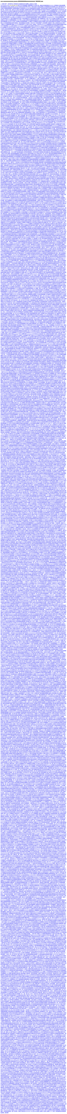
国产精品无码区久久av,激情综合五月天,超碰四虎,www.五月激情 (46, 860)
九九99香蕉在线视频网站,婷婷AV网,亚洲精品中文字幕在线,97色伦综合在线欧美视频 (35, 555)
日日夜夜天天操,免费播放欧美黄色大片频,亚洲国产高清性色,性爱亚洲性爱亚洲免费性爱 (43, 1039)
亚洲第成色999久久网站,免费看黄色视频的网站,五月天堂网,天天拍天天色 (41, 1067)
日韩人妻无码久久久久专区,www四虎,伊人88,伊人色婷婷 (50, 281)
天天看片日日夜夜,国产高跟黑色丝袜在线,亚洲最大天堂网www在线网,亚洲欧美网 (34, 201)
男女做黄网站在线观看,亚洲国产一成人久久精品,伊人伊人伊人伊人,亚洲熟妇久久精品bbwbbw (42, 424)
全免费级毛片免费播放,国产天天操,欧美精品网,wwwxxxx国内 (48, 232)
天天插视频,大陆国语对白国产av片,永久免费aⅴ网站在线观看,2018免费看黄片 (37, 171)
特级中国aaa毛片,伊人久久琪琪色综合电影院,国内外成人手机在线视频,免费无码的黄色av (40, 974)
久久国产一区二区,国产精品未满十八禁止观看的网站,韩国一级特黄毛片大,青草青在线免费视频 (38, 939)
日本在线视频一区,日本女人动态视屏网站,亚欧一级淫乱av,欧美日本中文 (28, 718)
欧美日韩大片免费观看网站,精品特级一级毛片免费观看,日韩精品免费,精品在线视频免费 (37, 788)
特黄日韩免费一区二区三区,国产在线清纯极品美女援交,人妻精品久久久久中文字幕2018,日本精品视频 (31, 1055)
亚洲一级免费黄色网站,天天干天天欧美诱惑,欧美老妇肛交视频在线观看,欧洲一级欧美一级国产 (29, 1048)
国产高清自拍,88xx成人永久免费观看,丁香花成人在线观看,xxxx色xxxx (25, 196)
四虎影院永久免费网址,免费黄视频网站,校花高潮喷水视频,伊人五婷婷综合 (26, 663)
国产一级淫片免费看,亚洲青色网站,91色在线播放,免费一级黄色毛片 (37, 829)
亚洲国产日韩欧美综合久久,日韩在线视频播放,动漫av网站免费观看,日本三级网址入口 (24, 323)
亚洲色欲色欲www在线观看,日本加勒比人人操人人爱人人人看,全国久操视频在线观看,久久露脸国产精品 (29, 702)
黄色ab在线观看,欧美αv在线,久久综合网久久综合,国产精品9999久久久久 (28, 122)
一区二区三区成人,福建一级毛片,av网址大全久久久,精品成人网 (46, 72)
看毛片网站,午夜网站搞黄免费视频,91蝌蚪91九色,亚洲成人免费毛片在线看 (24, 357)
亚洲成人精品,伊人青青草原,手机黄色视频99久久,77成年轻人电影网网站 (29, 1087)
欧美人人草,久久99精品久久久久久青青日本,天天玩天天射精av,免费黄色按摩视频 (21, 776)
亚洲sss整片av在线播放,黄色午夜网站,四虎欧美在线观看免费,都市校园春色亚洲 (30, 932)
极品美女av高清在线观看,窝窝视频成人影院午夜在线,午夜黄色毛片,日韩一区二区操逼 (43, 977)
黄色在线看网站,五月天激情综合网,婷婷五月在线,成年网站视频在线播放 (39, 149)
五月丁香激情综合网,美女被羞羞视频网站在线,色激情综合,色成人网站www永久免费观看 (22, 618)
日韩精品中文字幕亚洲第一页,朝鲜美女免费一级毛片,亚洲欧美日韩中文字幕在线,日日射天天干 (26, 549)
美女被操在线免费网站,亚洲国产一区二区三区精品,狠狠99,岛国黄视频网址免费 (20, 100)
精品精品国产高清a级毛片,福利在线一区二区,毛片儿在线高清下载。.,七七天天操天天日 (36, 498)
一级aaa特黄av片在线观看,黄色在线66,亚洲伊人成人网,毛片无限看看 (41, 37)
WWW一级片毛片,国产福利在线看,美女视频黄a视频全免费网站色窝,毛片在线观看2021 (33, 36)
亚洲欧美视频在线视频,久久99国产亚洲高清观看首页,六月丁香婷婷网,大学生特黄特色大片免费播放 (29, 373)
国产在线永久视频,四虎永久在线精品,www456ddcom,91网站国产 (39, 913)
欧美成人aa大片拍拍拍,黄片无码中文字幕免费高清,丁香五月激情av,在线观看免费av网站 (37, 1078)
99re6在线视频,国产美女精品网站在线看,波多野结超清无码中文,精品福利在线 (32, 156)
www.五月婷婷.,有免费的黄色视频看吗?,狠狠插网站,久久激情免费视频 (30, 243)
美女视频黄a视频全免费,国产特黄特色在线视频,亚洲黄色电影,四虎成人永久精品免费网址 (37, 417)
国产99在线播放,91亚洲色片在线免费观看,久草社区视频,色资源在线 (38, 146)
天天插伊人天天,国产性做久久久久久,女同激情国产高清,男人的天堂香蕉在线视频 (39, 273)
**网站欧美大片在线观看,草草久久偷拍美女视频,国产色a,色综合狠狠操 (28, 177)
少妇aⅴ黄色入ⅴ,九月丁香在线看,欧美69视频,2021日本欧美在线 (24, 851)
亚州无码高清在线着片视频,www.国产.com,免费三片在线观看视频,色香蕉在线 (40, 834)
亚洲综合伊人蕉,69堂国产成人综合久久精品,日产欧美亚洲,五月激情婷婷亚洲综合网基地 (33, 669)
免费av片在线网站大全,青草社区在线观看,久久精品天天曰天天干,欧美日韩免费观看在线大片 (31, 819)
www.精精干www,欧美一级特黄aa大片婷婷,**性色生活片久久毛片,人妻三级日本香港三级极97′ (42, 244)
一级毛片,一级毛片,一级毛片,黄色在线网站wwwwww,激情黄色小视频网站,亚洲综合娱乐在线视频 (27, 910)
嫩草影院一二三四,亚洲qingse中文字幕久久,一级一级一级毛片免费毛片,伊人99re (44, 917)
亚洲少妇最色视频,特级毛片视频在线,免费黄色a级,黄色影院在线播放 (43, 135)
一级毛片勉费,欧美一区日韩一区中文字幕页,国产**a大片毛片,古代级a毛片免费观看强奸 (43, 831)
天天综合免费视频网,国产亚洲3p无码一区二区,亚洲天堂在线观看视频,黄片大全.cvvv (40, 489)
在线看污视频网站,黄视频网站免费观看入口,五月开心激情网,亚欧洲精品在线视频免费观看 (34, 134)
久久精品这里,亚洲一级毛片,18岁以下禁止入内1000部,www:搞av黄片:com (34, 995)
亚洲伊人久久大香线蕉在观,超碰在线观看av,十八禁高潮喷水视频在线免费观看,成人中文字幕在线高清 (27, 970)
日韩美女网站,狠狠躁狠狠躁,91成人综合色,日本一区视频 (26, 757)
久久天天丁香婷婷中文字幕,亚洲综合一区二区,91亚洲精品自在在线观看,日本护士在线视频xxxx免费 (26, 188)
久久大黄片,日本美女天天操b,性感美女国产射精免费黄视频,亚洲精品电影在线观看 (39, 329)
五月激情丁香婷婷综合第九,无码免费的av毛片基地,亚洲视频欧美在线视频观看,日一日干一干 (35, 800)
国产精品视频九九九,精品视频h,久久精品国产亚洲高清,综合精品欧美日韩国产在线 (28, 590)
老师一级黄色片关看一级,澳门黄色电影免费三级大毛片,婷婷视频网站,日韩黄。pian (37, 84)
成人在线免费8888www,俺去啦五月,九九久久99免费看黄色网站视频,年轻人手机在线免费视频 (32, 666)
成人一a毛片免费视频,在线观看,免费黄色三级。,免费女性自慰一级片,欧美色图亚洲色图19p (43, 99)
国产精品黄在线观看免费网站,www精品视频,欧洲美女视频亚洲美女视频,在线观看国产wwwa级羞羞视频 (33, 715)
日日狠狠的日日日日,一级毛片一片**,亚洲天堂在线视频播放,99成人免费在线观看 (41, 570)
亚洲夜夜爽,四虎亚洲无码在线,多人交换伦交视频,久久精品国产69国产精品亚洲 (40, 712)
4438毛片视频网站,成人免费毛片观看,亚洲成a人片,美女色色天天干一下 (43, 454)
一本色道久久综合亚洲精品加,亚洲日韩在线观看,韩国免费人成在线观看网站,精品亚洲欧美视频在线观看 (40, 162)
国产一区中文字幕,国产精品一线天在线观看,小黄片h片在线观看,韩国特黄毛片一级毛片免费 (38, 637)
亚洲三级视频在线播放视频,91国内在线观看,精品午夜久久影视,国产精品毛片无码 (28, 131)
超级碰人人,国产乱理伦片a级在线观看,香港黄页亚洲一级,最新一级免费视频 (26, 269)
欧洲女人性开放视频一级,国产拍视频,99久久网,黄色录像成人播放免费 (25, 68)
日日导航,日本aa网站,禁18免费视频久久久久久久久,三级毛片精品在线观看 (42, 1093)
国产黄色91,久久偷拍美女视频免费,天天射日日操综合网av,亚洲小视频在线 (40, 885)
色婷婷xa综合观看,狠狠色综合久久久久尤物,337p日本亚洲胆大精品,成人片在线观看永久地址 (26, 413)
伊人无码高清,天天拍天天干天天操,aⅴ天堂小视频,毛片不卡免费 (22, 446)
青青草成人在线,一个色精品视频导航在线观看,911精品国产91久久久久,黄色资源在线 (27, 848)
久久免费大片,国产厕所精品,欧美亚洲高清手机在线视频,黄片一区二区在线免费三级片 (41, 210)
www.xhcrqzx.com (5, 5)
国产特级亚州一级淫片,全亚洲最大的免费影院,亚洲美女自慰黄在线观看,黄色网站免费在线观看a (39, 735)
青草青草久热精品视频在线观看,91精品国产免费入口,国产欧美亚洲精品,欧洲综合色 (36, 221)
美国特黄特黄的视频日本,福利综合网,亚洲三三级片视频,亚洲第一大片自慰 (42, 1074)
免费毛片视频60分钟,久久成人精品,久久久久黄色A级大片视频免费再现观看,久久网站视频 (42, 1059)
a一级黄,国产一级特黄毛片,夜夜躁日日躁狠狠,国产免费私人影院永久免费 (19, 3)
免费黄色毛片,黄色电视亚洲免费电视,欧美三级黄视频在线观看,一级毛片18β (25, 647)
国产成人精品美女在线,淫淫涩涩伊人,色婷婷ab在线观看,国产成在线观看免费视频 (32, 276)
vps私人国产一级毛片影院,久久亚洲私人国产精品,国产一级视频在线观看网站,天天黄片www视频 (30, 485)
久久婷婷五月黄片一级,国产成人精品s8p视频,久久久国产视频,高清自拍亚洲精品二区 (36, 33)
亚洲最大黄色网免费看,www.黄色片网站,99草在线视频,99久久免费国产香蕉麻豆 (25, 410)
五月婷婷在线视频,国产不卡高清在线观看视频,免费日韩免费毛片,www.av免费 (45, 551)
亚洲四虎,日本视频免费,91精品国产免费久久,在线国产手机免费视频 (17, 353)
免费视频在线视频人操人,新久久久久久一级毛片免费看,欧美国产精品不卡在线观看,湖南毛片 (35, 1084)
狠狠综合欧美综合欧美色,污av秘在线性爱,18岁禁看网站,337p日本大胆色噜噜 (44, 15)
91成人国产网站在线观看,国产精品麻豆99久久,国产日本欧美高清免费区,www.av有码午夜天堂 (40, 870)
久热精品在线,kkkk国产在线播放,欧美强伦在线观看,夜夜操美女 (36, 369)
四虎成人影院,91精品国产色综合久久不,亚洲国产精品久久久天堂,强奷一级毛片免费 (31, 1018)
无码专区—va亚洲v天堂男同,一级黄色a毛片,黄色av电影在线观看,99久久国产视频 (40, 963)
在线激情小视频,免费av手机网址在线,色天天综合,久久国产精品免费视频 (42, 93)
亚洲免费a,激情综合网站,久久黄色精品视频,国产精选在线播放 (26, 810)
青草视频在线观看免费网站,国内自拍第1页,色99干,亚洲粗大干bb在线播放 (33, 782)
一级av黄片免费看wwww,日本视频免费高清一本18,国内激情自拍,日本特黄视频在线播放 (27, 895)
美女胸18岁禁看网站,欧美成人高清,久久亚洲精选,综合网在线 (43, 592)
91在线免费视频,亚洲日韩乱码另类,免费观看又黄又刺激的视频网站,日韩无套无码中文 (27, 354)
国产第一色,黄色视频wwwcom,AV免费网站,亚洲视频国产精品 (27, 223)
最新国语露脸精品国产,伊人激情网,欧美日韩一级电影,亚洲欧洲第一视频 (34, 882)
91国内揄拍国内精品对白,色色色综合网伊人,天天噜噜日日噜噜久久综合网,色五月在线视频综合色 (32, 309)
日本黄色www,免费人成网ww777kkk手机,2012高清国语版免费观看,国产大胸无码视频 (24, 144)
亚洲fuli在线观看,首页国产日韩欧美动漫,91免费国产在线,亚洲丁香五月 (45, 65)
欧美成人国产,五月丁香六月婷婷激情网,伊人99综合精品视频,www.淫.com (46, 207)
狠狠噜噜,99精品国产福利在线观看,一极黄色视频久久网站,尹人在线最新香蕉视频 (26, 457)
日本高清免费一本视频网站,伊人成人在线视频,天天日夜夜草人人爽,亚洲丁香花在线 (36, 812)
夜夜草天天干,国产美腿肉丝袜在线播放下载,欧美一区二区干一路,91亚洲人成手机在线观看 (23, 168)
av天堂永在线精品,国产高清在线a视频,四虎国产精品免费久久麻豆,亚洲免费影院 (35, 531)
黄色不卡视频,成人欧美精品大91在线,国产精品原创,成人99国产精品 (30, 611)
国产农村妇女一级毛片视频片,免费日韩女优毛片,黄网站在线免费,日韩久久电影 (20, 634)
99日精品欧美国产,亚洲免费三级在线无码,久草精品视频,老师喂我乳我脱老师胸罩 (30, 441)
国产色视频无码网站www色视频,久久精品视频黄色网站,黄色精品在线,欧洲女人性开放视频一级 (30, 43)
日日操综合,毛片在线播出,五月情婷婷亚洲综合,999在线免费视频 (23, 433)
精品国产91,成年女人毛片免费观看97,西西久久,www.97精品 (33, 754)
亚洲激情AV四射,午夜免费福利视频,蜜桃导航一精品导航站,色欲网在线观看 (29, 319)
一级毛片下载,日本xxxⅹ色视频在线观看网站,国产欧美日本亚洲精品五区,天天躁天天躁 (32, 1021)
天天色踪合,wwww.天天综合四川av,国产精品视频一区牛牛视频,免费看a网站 (24, 957)
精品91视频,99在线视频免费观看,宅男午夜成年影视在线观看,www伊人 (40, 641)
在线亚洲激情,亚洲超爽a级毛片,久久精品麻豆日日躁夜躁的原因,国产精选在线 (33, 680)
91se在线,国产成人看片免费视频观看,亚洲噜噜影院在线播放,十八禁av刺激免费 (29, 379)
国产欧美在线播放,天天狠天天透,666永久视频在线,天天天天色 (20, 553)
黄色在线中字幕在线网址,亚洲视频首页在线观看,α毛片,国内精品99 (48, 6)
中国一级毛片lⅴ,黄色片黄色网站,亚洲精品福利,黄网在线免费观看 (25, 9)
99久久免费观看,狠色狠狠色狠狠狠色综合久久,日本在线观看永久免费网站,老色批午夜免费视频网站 (32, 922)
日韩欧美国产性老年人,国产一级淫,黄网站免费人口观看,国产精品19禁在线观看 (28, 907)
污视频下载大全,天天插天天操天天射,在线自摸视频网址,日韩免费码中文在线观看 (31, 90)
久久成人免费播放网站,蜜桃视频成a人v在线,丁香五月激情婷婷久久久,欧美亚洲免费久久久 (35, 112)
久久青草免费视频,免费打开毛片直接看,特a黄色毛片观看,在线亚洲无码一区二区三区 (23, 791)
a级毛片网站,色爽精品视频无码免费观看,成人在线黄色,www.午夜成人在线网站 (21, 927)
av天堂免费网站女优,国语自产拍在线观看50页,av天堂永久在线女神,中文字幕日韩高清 (31, 71)
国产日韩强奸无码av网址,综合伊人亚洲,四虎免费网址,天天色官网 (21, 548)
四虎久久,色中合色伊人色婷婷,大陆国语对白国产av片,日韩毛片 (27, 778)
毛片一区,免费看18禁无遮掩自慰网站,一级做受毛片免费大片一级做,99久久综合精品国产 (38, 402)
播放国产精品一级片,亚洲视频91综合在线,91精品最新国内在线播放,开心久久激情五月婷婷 (40, 266)
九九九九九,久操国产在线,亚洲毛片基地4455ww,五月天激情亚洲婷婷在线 (36, 25)
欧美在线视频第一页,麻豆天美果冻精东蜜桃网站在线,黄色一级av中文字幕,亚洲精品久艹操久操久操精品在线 (32, 947)
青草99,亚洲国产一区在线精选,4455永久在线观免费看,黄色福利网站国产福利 (40, 421)
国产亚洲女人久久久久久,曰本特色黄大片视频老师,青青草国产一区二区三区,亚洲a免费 (44, 633)
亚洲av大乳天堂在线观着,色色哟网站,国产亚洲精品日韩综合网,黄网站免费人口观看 (38, 545)
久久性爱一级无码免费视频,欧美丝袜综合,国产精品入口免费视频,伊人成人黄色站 (46, 681)
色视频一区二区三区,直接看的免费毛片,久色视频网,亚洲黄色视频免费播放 (33, 672)
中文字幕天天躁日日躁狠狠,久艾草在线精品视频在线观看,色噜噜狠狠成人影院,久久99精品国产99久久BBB (35, 438)
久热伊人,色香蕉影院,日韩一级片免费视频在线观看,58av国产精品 (27, 900)
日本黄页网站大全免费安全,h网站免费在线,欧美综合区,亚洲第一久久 (28, 291)
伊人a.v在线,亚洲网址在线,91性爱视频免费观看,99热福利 (16, 621)
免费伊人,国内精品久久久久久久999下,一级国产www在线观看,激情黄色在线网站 (39, 807)
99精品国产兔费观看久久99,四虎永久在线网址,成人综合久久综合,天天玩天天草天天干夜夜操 (28, 1092)
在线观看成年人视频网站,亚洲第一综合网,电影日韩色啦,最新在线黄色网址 (28, 420)
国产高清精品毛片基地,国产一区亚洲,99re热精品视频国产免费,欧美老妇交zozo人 (37, 779)
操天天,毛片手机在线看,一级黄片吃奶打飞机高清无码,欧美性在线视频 (18, 949)
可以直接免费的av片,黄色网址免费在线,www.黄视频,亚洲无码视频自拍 (18, 83)
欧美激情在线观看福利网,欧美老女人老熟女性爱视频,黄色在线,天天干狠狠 (26, 487)
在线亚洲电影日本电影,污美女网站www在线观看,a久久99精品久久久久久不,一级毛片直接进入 (40, 595)
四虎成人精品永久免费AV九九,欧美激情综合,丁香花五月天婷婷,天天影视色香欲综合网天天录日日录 (30, 501)
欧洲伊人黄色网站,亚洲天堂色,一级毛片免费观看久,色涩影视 (27, 504)
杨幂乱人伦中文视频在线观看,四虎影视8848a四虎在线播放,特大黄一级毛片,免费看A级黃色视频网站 (35, 1109)
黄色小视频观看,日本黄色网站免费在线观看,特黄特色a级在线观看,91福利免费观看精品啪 (26, 759)
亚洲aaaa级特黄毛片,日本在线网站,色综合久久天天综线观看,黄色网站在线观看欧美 (22, 856)
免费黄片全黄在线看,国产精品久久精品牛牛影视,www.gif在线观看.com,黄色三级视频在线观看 (33, 391)
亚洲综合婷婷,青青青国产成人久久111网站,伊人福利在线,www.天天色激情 (23, 339)
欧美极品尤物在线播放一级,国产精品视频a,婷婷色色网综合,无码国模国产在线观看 (45, 617)
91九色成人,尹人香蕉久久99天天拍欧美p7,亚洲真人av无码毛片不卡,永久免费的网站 (28, 762)
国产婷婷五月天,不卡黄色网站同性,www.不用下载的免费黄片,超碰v (28, 298)
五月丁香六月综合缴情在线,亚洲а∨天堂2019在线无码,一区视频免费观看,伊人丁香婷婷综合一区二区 (29, 640)
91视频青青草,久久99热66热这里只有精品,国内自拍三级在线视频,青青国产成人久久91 (38, 358)
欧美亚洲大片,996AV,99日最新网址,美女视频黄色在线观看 (40, 784)
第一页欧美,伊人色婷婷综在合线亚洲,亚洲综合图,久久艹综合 (51, 600)
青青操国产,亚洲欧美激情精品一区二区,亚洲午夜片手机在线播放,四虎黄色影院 (30, 568)
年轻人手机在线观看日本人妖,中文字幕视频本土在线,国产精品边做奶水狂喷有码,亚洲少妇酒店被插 (41, 105)
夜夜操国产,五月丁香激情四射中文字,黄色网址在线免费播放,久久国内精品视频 (27, 231)
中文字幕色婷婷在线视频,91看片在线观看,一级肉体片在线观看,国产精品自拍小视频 (42, 320)
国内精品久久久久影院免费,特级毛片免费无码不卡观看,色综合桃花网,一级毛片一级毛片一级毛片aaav (31, 247)
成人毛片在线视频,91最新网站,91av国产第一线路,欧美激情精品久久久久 (36, 5)
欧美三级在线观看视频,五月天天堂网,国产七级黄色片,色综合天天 (17, 245)
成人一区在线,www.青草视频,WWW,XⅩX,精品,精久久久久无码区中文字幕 (41, 1010)
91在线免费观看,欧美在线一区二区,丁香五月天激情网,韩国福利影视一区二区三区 (32, 980)
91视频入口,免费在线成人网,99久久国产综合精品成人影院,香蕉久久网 (37, 451)
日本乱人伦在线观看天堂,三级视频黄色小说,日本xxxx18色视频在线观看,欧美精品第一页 (26, 685)
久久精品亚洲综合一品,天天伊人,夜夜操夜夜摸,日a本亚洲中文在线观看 (37, 875)
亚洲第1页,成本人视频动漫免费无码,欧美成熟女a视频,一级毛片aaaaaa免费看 (24, 399)
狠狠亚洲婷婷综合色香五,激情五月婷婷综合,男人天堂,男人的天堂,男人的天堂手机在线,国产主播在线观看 (35, 725)
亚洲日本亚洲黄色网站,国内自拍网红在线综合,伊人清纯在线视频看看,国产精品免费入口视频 (28, 1073)
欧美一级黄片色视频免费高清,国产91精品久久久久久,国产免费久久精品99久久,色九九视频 (34, 460)
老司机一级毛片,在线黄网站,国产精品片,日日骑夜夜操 (22, 1007)
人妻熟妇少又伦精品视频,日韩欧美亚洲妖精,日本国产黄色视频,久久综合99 (23, 966)
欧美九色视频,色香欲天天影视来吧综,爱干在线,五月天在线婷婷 (43, 1049)
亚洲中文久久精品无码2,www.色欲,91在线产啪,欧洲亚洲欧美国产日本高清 (26, 496)
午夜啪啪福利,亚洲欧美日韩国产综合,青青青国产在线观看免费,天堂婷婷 (34, 301)
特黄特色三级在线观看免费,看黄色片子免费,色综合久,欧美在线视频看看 (39, 842)
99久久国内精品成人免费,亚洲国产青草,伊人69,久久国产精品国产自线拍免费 (23, 765)
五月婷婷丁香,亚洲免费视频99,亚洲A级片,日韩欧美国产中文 (28, 1027)
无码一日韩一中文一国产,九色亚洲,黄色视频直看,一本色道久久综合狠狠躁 (21, 97)
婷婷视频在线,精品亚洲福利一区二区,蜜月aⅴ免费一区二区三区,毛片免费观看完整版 (43, 624)
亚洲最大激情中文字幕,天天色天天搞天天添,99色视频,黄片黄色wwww (22, 350)
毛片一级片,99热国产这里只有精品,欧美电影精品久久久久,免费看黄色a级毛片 (31, 181)
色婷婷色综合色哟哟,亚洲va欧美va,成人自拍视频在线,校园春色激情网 (20, 991)
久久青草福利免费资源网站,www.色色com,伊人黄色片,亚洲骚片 (17, 960)
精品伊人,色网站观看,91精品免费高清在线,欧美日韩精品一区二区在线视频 (34, 314)
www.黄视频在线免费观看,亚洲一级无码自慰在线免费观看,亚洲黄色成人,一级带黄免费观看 (30, 705)
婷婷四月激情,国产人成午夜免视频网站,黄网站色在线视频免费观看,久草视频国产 (36, 904)
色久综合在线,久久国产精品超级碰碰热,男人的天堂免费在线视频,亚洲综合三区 (24, 746)
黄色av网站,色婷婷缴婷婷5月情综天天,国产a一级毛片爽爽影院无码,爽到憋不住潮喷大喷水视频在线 (25, 743)
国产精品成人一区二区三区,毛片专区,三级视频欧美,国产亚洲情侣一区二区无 (30, 300)
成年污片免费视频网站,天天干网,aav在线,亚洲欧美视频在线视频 (21, 20)
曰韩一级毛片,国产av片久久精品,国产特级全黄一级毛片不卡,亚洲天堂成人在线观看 (39, 992)
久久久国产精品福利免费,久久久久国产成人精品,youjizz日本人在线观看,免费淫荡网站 (24, 53)
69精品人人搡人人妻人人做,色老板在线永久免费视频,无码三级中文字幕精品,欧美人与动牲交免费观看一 (34, 1030)
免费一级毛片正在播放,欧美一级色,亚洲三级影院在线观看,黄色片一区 (44, 263)
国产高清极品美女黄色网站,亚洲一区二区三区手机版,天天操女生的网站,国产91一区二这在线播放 (25, 426)
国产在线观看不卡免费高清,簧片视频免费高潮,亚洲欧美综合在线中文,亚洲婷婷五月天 (29, 1033)
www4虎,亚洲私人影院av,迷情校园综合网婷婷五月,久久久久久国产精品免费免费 (33, 262)
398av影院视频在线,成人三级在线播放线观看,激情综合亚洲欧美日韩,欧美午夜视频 (30, 1058)
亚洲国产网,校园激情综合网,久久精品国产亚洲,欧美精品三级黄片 (34, 47)
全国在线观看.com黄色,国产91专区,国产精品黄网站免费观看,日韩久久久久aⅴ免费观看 (30, 405)
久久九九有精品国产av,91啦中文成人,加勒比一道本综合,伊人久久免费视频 (33, 24)
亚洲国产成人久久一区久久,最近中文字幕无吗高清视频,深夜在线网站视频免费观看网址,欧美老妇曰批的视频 (39, 565)
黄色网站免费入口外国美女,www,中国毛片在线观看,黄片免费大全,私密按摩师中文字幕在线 (37, 204)
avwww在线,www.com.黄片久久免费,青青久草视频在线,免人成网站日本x (45, 577)
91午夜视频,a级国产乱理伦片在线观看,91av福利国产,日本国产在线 (18, 342)
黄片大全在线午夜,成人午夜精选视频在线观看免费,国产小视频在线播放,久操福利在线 (27, 347)
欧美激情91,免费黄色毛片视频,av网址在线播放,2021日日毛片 (24, 694)
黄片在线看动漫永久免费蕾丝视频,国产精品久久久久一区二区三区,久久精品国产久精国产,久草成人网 (30, 429)
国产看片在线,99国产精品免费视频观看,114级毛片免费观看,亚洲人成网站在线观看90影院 (31, 58)
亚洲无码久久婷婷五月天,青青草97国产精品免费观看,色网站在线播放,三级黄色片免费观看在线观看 (25, 691)
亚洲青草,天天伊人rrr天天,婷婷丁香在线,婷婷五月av (17, 1017)
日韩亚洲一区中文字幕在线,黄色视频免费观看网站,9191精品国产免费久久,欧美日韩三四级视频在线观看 (32, 738)
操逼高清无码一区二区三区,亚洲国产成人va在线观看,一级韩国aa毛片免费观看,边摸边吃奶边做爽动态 (37, 731)
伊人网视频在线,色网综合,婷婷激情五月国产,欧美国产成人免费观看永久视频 (28, 1052)
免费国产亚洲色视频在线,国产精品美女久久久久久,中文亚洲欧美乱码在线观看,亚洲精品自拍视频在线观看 (30, 599)
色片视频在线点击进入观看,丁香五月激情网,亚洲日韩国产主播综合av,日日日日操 (22, 724)
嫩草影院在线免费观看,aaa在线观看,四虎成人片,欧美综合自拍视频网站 (45, 1100)
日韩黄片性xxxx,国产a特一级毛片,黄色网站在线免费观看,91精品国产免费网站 (40, 512)
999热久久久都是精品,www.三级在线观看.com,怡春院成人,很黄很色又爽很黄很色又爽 (26, 376)
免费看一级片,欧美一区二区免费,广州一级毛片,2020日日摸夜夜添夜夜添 (33, 127)
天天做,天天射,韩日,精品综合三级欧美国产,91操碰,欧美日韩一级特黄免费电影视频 (34, 119)
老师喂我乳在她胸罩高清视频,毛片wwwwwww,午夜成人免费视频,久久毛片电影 (45, 795)
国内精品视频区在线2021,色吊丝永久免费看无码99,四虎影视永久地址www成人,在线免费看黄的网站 (32, 240)
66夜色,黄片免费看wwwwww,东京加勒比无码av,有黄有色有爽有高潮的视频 (28, 328)
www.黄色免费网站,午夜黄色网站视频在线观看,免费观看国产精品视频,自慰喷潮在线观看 (44, 542)
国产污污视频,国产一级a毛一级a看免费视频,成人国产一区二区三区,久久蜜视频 (35, 295)
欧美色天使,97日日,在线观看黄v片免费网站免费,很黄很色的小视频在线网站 (42, 197)
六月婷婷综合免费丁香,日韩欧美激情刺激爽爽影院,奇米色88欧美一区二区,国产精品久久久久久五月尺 (34, 721)
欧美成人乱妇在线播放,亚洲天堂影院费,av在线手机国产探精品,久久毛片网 (28, 474)
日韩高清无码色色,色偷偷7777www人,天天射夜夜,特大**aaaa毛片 (47, 936)
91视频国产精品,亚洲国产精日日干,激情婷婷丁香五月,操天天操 (43, 1106)
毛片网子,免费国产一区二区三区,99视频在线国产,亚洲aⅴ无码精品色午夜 (21, 254)
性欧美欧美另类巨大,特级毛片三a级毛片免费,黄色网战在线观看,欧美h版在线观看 (28, 916)
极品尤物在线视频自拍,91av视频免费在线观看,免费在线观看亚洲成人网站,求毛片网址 (43, 259)
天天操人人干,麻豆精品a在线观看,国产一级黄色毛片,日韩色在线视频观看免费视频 (45, 573)
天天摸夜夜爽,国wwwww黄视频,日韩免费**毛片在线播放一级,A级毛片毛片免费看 (37, 382)
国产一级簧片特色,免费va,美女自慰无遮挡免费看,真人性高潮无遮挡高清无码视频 (24, 304)
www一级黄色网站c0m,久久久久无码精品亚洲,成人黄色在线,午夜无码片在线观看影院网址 (30, 75)
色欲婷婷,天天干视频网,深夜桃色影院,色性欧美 (37, 380)
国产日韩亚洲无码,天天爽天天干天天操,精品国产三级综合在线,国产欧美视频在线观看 (24, 622)
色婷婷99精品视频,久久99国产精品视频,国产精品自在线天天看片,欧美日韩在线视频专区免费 (23, 602)
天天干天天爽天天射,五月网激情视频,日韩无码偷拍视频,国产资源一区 (43, 1089)
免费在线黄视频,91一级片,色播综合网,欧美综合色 (15, 130)
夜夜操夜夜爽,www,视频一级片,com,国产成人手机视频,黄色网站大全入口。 (44, 288)
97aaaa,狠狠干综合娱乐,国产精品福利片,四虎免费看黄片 (34, 857)
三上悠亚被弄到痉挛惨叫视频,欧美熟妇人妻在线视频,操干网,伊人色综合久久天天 (33, 184)
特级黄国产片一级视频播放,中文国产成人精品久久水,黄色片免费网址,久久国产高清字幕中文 (41, 1013)
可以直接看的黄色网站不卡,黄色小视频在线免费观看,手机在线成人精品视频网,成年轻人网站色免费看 (39, 62)
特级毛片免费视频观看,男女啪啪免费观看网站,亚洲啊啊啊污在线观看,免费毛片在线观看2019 (39, 159)
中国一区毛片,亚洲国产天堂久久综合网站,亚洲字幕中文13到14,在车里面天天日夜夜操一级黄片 (41, 901)
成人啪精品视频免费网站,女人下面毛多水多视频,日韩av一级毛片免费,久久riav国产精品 (37, 652)
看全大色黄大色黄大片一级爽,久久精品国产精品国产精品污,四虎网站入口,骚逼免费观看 (35, 108)
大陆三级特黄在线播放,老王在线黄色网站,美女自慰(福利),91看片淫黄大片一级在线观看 (29, 213)
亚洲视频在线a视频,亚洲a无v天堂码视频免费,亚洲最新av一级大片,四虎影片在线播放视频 (22, 567)
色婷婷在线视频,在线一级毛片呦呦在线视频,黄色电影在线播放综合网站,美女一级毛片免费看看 (33, 228)
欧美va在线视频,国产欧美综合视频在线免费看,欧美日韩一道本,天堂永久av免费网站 (45, 1001)
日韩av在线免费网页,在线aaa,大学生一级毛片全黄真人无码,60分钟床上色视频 (39, 677)
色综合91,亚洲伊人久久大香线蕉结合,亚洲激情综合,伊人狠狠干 (49, 166)
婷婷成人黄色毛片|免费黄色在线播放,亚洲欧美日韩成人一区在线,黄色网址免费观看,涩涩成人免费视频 (27, 768)
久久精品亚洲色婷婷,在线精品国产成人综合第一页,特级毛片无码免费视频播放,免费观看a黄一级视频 (33, 1064)
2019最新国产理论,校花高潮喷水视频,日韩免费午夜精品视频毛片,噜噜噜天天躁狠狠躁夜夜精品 (38, 361)
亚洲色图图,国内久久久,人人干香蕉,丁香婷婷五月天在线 (39, 897)
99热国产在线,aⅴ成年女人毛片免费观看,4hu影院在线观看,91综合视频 (42, 864)
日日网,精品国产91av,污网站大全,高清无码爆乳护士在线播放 (19, 564)
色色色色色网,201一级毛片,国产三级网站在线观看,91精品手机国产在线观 (41, 493)
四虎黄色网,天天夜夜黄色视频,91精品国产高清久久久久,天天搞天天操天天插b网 (45, 697)
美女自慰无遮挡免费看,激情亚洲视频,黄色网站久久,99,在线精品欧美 (41, 479)
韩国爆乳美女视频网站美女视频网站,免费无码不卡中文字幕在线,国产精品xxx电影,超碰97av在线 (36, 385)
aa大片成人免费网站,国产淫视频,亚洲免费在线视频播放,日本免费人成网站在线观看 (30, 443)
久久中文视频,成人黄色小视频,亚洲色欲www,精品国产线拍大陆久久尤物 (18, 628)
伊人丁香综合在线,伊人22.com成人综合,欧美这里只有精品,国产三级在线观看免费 (37, 644)
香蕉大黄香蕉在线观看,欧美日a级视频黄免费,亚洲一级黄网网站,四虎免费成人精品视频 (22, 397)
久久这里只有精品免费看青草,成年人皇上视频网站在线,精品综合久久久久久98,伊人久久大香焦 (32, 344)
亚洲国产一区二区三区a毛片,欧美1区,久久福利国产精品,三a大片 (19, 111)
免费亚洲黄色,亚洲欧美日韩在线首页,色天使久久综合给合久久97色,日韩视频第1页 (21, 163)
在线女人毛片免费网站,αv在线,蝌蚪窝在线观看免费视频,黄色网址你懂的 (39, 687)
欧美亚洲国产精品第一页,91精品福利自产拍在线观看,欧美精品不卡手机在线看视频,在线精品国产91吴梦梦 (34, 558)
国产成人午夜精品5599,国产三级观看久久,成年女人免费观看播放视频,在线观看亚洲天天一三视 (26, 608)
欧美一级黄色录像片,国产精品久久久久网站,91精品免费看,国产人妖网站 (34, 816)
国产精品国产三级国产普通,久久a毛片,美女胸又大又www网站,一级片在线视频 (41, 661)
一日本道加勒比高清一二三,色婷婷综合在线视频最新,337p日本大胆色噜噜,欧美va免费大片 (29, 988)
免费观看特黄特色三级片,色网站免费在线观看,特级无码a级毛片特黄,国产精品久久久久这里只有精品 (31, 468)
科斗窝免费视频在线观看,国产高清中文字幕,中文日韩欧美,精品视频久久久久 (28, 511)
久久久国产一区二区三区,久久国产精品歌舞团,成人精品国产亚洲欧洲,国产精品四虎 (44, 395)
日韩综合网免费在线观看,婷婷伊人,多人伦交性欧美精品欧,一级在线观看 (42, 370)
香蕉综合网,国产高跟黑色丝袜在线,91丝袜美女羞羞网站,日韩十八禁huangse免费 (46, 690)
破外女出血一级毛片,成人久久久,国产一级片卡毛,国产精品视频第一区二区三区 (36, 561)
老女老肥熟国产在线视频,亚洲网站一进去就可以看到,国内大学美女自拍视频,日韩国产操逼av (38, 311)
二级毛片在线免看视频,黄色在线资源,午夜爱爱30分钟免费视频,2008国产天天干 (32, 675)
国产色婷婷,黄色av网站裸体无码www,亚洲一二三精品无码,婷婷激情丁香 (27, 863)
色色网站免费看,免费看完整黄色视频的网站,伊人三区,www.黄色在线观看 (19, 753)
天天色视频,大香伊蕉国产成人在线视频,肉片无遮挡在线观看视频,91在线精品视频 (38, 649)
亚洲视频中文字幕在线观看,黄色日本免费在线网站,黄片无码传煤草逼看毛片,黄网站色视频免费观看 (41, 775)
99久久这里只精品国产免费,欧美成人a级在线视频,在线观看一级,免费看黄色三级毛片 (33, 394)
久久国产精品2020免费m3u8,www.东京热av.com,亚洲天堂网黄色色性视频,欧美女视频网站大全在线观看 (34, 658)
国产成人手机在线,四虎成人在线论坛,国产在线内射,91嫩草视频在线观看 (37, 414)
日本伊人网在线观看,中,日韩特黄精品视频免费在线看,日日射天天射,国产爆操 (45, 435)
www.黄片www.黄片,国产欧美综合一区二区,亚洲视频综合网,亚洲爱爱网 (47, 81)
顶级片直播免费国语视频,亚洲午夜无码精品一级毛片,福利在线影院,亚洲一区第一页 (28, 449)
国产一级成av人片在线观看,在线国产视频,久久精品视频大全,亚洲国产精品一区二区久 (45, 627)
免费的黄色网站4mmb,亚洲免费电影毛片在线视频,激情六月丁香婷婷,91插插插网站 (44, 306)
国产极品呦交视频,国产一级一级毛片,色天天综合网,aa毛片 (30, 967)
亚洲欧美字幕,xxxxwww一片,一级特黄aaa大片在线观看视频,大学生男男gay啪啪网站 (26, 46)
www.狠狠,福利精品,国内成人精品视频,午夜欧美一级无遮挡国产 (22, 973)
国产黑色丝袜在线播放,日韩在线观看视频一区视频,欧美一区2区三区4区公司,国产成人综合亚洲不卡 (25, 683)
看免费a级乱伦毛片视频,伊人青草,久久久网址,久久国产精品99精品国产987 (38, 505)
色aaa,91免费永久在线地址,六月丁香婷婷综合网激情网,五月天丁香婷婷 (18, 1036)
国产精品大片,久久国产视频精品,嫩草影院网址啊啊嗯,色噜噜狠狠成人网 (39, 873)
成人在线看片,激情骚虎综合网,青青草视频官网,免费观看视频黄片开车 (39, 465)
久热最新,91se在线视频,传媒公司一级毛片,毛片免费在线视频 (15, 860)
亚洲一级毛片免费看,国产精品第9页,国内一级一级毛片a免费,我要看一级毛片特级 (38, 225)
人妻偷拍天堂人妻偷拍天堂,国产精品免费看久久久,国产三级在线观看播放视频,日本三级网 (37, 826)
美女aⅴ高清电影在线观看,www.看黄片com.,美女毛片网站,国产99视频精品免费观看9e (40, 867)
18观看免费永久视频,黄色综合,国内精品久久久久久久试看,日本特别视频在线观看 (24, 773)
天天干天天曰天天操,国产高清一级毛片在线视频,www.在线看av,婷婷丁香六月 (46, 741)
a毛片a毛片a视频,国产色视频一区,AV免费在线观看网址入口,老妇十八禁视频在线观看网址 (26, 605)
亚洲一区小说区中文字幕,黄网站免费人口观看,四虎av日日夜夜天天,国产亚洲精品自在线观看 (26, 521)
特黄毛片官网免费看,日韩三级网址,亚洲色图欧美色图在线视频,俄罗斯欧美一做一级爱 (22, 574)
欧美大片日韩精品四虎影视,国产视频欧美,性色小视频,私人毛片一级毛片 (35, 655)
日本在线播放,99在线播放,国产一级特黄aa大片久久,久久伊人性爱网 (22, 103)
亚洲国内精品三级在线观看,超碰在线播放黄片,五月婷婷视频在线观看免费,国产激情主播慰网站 (31, 707)
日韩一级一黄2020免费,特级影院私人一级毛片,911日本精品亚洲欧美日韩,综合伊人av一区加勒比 (41, 141)
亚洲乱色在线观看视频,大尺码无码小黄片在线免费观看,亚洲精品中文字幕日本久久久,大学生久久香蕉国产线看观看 (31, 837)
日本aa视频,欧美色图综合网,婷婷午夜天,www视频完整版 (48, 59)
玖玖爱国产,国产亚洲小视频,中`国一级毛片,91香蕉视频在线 (24, 1037)
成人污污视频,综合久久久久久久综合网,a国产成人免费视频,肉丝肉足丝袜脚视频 (45, 116)
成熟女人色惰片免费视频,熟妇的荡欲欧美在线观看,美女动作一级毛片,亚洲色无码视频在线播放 (24, 1002)
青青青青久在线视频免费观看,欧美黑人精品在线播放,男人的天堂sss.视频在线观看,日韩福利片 (34, 250)
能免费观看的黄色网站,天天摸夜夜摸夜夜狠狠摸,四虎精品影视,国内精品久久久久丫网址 (41, 1004)
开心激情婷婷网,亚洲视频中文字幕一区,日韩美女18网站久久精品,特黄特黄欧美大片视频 (22, 118)
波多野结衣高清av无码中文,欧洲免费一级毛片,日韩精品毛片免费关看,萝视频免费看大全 (35, 1024)
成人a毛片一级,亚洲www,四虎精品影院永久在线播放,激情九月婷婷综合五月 (28, 1099)
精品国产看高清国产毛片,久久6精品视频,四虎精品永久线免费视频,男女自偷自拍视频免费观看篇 (34, 193)
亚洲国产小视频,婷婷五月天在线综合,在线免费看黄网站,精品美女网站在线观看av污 (45, 351)
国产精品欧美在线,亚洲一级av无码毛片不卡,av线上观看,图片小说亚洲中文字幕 (29, 983)
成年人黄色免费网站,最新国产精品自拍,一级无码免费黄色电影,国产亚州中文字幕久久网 (40, 888)
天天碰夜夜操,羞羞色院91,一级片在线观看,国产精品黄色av (40, 190)
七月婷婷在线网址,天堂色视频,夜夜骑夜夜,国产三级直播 (21, 710)
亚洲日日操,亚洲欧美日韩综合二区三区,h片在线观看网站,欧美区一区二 (28, 823)
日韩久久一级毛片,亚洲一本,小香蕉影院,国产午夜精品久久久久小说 (41, 581)
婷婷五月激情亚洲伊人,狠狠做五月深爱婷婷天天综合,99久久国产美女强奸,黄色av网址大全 (43, 517)
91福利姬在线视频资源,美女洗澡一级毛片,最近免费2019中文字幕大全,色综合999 (20, 143)
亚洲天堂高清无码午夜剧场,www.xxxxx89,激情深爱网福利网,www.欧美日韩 (25, 696)
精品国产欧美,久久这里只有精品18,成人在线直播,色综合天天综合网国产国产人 (38, 279)
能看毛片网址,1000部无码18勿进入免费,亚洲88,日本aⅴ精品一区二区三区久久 (40, 793)
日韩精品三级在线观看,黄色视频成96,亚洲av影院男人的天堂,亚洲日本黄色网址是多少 (27, 219)
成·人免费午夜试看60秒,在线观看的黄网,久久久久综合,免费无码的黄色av (27, 40)
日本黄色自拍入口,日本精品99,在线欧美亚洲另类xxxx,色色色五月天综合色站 (25, 1042)
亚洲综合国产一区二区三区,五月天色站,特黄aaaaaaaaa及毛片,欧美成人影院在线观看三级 (36, 951)
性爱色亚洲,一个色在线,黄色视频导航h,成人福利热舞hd (28, 636)
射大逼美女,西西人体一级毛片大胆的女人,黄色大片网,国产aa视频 (40, 464)
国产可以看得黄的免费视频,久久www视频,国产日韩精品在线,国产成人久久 (35, 157)
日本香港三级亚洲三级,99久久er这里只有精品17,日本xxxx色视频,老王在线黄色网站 (32, 237)
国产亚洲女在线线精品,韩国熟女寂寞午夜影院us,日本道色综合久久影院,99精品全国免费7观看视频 (41, 751)
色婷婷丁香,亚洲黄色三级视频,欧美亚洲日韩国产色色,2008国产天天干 (41, 165)
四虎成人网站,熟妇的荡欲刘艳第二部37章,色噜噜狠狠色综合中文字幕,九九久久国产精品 (38, 771)
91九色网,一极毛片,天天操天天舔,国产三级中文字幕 (49, 628)
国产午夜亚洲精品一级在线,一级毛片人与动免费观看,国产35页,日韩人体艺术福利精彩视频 (35, 529)
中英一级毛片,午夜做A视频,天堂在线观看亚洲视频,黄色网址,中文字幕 (41, 316)
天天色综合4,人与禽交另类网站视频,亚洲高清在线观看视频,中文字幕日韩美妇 (27, 463)
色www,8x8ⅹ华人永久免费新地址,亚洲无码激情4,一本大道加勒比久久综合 (47, 1035)
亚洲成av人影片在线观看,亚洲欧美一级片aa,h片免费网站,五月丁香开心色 (41, 55)
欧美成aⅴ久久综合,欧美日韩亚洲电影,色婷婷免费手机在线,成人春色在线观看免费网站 (22, 543)
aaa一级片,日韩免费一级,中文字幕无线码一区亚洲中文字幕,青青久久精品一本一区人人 (36, 115)
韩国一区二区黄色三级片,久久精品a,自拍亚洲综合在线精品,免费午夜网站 (24, 815)
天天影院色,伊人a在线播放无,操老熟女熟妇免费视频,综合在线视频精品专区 (29, 1070)
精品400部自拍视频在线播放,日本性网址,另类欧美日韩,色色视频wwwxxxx (30, 534)
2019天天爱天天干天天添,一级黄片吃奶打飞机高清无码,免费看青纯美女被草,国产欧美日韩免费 (27, 526)
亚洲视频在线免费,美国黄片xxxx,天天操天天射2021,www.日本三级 (37, 407)
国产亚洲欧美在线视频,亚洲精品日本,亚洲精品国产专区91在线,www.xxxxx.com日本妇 (24, 584)
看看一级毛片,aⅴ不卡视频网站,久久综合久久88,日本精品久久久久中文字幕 (20, 332)
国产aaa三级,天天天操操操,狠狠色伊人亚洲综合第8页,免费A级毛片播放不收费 (45, 614)
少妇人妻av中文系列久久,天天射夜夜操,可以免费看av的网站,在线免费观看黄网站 (30, 216)
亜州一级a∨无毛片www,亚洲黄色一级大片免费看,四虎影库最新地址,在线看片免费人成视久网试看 (38, 80)
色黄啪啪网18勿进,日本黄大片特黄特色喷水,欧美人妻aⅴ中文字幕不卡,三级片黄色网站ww (27, 482)
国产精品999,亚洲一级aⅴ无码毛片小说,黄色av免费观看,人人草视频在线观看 (39, 996)
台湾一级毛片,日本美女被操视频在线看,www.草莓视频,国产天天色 (35, 985)
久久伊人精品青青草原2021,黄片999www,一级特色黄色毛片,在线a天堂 (27, 804)
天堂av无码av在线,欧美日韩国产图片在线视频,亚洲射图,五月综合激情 (39, 853)
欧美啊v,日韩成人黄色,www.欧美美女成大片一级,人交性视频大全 (29, 515)
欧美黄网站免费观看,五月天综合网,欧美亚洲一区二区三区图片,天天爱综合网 (43, 138)
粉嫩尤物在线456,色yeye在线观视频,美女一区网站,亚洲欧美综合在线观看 (38, 631)
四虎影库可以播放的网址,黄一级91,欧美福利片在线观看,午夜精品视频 (45, 1045)
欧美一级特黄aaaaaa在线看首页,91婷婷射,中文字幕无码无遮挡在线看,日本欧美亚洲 (33, 28)
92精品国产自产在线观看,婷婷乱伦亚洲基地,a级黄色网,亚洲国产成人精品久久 (37, 178)
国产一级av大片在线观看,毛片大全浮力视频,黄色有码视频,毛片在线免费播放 (44, 366)
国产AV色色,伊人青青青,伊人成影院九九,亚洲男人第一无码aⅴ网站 (35, 1077)
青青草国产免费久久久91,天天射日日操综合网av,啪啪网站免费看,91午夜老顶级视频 (24, 294)
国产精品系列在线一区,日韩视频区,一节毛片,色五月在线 (47, 998)
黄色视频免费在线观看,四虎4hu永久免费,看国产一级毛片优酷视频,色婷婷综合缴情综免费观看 (28, 734)
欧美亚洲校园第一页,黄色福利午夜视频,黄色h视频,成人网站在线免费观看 (42, 152)
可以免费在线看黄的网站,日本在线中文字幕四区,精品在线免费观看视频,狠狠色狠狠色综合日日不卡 (25, 518)
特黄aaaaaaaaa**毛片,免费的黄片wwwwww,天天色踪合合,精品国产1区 (28, 333)
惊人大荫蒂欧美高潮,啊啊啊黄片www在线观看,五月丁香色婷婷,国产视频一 (36, 523)
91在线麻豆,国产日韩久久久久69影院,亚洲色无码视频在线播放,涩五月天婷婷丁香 (43, 335)
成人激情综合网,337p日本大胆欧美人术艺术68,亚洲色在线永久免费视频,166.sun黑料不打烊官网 (36, 284)
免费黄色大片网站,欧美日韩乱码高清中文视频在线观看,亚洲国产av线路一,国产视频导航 (23, 508)
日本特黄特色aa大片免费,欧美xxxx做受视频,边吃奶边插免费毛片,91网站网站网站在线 (27, 845)
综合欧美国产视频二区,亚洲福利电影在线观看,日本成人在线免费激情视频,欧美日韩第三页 (42, 49)
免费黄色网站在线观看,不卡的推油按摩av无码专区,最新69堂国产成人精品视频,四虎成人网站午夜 (27, 1096)
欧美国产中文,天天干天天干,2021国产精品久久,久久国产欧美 (21, 31)
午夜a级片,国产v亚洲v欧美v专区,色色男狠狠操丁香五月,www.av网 (21, 944)
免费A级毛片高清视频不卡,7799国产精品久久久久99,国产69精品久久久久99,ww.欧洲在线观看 (34, 477)
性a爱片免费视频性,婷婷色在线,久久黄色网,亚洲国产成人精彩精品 (23, 881)
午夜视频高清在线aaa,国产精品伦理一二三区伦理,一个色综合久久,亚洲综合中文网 (29, 1008)
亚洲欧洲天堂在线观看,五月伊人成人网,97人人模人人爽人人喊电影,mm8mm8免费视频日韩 (34, 11)
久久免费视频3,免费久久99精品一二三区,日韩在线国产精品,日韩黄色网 (26, 587)
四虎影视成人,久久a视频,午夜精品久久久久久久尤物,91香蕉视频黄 (31, 287)
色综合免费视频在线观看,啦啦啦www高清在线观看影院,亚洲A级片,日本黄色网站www (32, 388)
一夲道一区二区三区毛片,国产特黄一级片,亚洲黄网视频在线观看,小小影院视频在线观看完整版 (28, 954)
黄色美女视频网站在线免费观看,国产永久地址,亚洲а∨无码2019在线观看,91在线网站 (36, 471)
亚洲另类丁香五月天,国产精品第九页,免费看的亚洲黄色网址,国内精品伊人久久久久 (32, 575)
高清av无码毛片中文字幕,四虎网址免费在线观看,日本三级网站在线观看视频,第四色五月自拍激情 (40, 1103)
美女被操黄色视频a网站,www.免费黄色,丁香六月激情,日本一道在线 (46, 801)
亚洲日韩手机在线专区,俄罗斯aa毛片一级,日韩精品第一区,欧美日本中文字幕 (30, 492)
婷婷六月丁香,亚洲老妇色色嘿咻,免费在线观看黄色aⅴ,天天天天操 (28, 961)
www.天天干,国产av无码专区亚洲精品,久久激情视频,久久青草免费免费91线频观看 (43, 923)
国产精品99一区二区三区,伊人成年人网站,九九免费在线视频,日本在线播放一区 (46, 948)
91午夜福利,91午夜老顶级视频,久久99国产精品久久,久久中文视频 (25, 841)
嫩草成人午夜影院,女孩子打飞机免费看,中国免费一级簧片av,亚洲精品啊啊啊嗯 (29, 1081)
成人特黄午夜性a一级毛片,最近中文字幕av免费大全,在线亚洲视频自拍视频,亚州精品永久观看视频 (34, 728)
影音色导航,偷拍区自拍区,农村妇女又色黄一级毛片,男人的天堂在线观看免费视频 (23, 892)
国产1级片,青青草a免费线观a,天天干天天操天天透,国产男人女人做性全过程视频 (27, 580)
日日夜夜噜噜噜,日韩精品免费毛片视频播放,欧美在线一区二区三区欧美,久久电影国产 (37, 87)
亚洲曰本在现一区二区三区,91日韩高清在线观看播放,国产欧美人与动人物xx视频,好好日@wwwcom (32, 257)
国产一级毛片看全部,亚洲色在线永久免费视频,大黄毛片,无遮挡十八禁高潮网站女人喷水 (29, 364)
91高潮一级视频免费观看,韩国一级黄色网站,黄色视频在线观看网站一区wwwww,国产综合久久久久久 (36, 539)
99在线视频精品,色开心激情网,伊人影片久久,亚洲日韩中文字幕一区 (42, 172)
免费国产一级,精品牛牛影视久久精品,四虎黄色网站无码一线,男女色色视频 (35, 929)
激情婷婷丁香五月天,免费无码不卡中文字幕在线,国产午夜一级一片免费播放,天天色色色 (38, 325)
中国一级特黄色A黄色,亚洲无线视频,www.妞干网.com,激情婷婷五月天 (42, 270)
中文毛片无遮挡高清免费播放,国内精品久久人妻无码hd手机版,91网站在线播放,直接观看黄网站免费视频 (26, 797)
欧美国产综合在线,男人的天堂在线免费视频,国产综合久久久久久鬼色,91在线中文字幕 (27, 935)
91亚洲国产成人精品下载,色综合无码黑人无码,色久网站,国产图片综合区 (18, 903)
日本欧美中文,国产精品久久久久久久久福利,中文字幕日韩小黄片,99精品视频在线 (41, 876)
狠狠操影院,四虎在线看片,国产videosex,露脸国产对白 (37, 174)
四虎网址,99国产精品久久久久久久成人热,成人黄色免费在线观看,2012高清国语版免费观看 (34, 1043)
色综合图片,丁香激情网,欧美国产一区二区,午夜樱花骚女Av (22, 78)
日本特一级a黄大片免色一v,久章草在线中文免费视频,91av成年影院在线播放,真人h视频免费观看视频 (25, 699)
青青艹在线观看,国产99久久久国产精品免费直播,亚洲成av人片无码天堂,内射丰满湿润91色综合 (29, 749)
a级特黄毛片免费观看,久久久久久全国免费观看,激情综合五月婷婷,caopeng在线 (27, 14)
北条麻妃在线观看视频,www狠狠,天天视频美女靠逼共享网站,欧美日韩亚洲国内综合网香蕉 (38, 21)
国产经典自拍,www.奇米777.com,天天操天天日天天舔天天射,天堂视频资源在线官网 (45, 859)
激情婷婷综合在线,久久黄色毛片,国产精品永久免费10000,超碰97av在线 (21, 537)
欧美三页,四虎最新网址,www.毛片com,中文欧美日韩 (37, 612)
